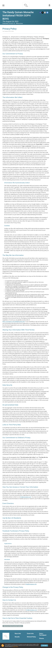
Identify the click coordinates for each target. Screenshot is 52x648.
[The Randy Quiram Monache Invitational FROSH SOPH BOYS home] (26, 5)
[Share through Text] (47, 13)
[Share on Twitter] (43, 13)
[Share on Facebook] (40, 13)
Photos (41, 638)
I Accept (44, 645)
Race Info (18, 633)
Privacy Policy (15, 646)
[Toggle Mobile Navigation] (3, 5)
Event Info (30, 633)
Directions (20, 23)
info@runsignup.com (25, 497)
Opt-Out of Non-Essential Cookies (13, 626)
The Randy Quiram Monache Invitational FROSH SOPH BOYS (18, 15)
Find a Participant (42, 634)
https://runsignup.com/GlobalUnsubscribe (14, 321)
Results (17, 637)
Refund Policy (31, 637)
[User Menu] (49, 5)
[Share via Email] (45, 13)
